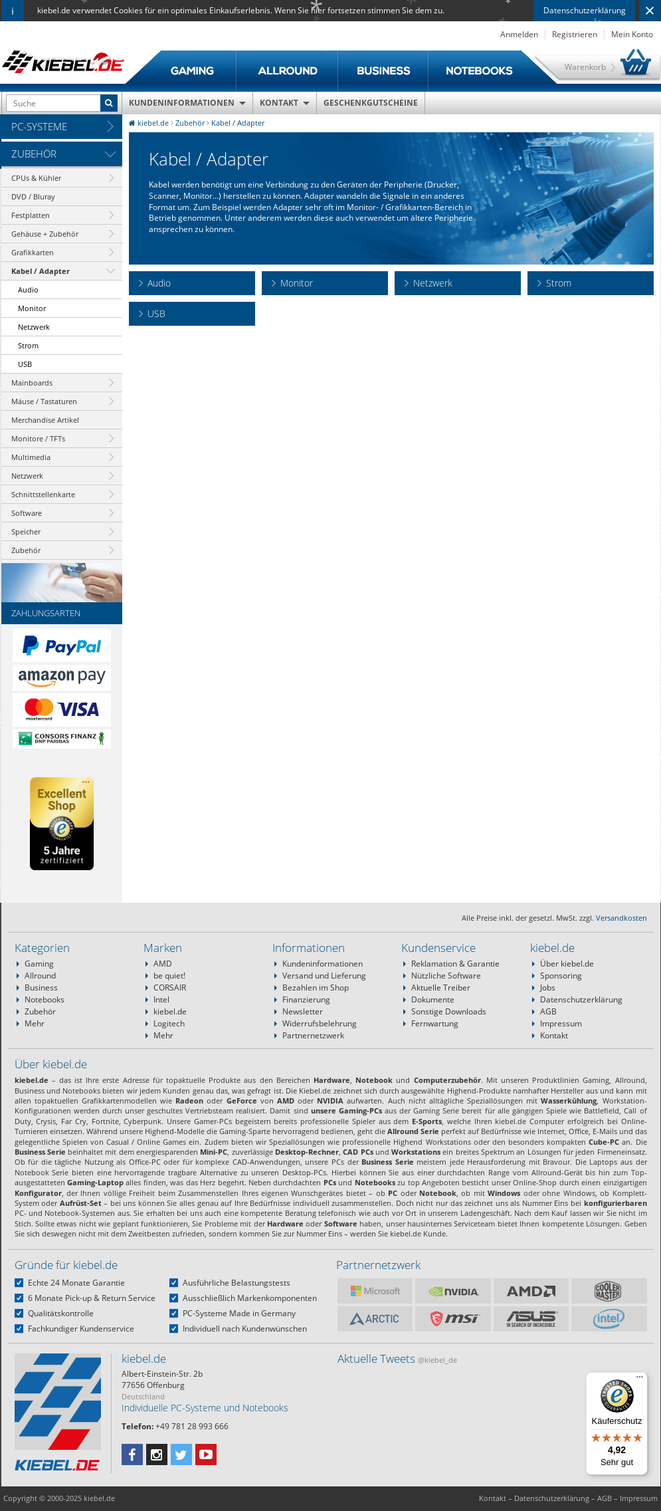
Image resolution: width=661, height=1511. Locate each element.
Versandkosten (621, 918)
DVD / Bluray (33, 196)
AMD (162, 963)
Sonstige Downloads (448, 1011)
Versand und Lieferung (324, 975)
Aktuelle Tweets (397, 1358)
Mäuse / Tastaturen (44, 401)
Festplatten (30, 215)
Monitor (32, 308)
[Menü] (640, 1380)
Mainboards (31, 383)
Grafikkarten (32, 252)
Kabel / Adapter (40, 271)
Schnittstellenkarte (43, 494)
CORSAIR (169, 987)
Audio (28, 289)
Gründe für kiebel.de (66, 1264)
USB (25, 364)
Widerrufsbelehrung (319, 1023)
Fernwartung (434, 1023)
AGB (548, 1011)
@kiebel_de (437, 1360)
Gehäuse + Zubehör (44, 234)
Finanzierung (306, 999)
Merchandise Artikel (45, 420)
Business (41, 987)
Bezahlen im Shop (315, 987)
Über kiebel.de (567, 963)
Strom (28, 345)
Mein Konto (632, 34)
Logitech (169, 1023)
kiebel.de (170, 1011)
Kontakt (279, 102)
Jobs (547, 987)
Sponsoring (561, 975)
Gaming (39, 963)
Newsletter (302, 1011)
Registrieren (574, 34)
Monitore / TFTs (38, 438)
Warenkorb (585, 66)
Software (26, 513)
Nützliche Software (446, 975)
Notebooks (44, 999)
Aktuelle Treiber (440, 987)
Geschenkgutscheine (371, 102)
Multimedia (30, 457)
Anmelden (519, 34)
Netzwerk (34, 327)
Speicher (26, 531)
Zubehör (33, 153)
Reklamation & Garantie (455, 963)
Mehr (35, 1023)
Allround (40, 975)
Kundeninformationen (182, 102)
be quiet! (169, 975)
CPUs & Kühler (36, 178)
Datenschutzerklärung (584, 10)
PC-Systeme (39, 126)
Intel (161, 999)
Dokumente (432, 999)
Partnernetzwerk (313, 1035)
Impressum (561, 1023)
